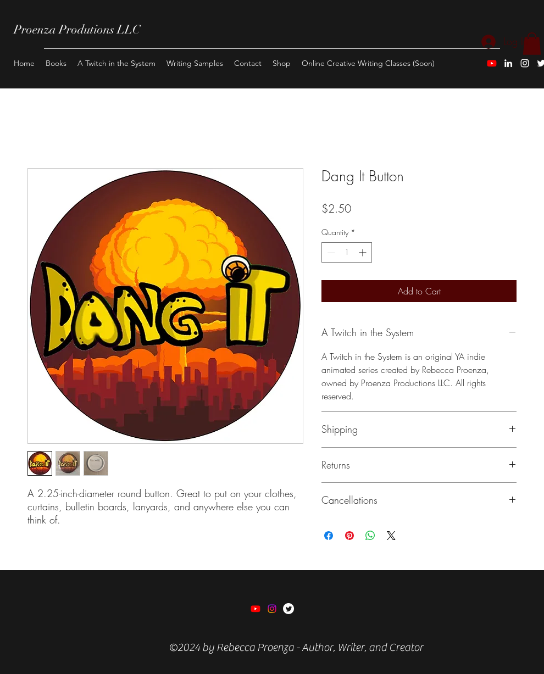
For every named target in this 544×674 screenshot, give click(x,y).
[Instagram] (524, 63)
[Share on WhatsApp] (370, 535)
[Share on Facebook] (328, 535)
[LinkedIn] (508, 63)
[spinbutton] (347, 252)
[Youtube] (491, 63)
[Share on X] (391, 535)
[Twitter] (288, 608)
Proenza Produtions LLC (77, 29)
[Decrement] (330, 252)
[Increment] (363, 252)
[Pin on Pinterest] (349, 535)
